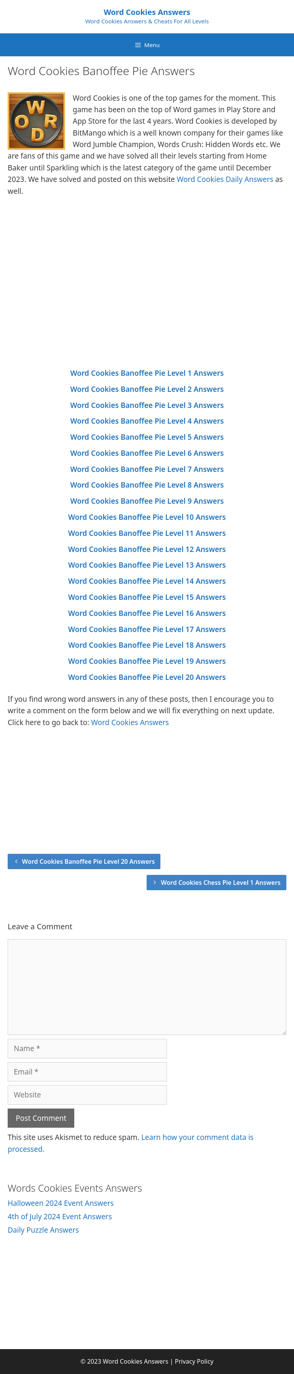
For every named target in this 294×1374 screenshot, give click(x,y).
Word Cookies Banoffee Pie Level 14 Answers (147, 581)
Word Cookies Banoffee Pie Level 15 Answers (147, 597)
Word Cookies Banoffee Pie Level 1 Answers (147, 373)
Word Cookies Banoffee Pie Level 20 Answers (147, 677)
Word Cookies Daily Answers (225, 179)
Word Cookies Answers (147, 12)
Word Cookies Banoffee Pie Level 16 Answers (147, 613)
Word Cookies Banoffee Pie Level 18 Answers (147, 645)
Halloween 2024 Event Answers (61, 1203)
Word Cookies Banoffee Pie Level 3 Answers (147, 405)
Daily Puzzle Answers (43, 1230)
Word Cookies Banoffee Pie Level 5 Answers (147, 437)
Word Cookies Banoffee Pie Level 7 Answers (147, 469)
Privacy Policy (194, 1361)
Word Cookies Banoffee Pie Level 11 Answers (147, 533)
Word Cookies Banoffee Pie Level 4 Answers (147, 421)
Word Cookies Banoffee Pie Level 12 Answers (147, 549)
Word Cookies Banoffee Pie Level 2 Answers (147, 389)
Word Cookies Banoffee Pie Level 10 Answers (147, 517)
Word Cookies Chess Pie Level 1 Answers (221, 882)
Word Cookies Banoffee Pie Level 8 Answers (147, 485)
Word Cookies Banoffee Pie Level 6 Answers (147, 453)
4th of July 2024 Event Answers (60, 1217)
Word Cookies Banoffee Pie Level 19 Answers (147, 661)
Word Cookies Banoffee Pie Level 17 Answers (147, 629)
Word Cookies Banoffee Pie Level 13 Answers (147, 565)
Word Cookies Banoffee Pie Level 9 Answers (147, 501)
